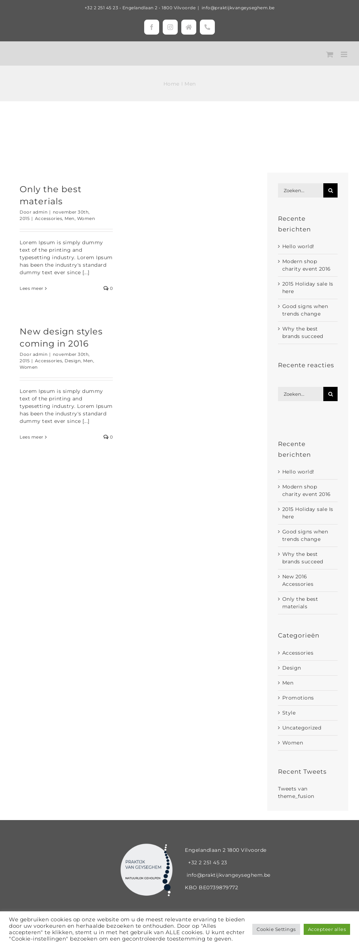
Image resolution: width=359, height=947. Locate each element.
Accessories (48, 218)
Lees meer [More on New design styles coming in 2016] (32, 437)
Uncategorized (302, 728)
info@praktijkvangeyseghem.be (238, 7)
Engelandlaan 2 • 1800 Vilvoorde (159, 7)
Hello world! (298, 246)
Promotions (298, 698)
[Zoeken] (330, 190)
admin (40, 212)
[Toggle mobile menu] (345, 54)
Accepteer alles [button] (327, 929)
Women (86, 218)
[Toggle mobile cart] (330, 54)
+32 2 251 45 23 (101, 7)
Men (70, 218)
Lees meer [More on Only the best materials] (32, 288)
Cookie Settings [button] (276, 929)
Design (73, 360)
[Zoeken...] (300, 190)
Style (289, 713)
